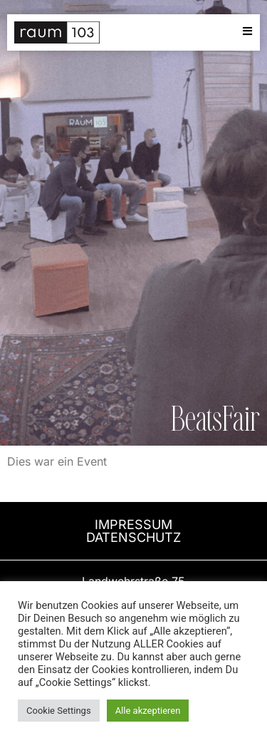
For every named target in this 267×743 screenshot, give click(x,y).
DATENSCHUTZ (133, 537)
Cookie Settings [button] (58, 710)
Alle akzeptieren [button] (148, 710)
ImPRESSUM (133, 524)
